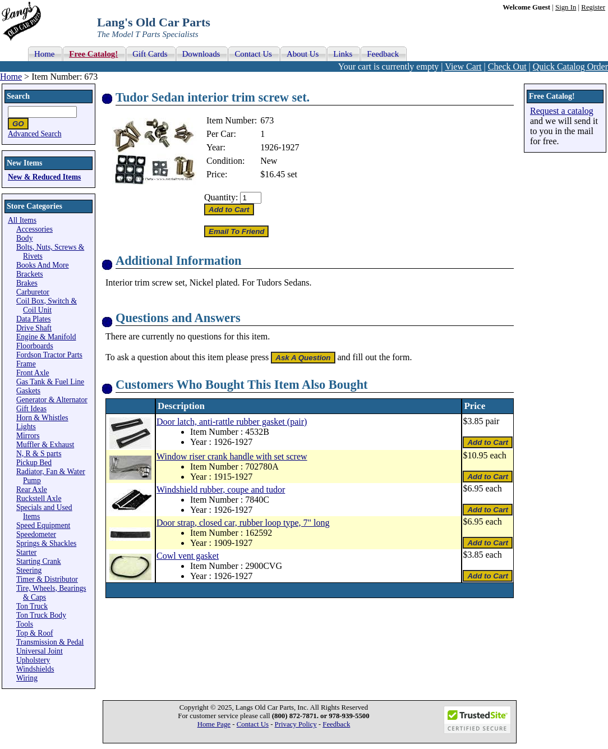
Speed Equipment (43, 525)
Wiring (27, 678)
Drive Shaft (34, 328)
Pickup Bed (34, 462)
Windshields (35, 669)
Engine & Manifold (46, 337)
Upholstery (33, 660)
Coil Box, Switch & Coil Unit (46, 305)
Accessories (34, 229)
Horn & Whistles (42, 417)
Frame (26, 364)
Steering (29, 570)
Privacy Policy (296, 724)
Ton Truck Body (41, 615)
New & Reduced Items (44, 177)
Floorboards (34, 346)
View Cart (463, 66)
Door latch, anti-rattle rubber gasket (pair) (231, 421)
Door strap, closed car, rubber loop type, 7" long (242, 522)
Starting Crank (38, 561)
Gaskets (28, 391)
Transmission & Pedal (50, 642)
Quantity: (221, 197)
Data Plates (33, 319)
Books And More (42, 265)
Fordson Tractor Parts (49, 355)
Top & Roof (34, 633)
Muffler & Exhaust (45, 444)
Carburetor (32, 292)
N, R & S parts (38, 453)
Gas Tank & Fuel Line (50, 382)
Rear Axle (31, 489)
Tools (24, 624)
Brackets (29, 274)
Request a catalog (561, 111)
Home (11, 76)
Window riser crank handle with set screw (231, 456)
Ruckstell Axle (38, 498)
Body (24, 238)
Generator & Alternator (51, 400)
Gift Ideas (31, 409)
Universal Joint (39, 651)
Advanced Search (35, 134)
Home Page (214, 724)
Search (18, 96)
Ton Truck (32, 606)
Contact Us (253, 724)
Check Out (507, 66)
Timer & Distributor (47, 579)
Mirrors (28, 435)
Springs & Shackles (46, 543)
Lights (26, 426)
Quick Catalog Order (570, 66)
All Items (22, 220)
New (268, 161)
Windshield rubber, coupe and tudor (220, 489)
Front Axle (32, 373)
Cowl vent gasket (187, 555)
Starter (26, 552)
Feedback (336, 724)
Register (593, 7)
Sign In (565, 7)
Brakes (27, 283)
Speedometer (36, 534)
